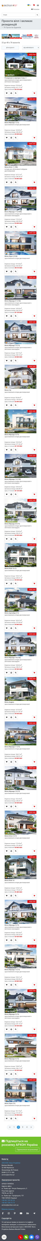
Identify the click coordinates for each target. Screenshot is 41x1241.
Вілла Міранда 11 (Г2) (12, 747)
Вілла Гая (8, 390)
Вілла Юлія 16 (9, 880)
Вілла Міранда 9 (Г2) (12, 925)
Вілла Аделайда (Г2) (12, 613)
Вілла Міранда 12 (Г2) (12, 969)
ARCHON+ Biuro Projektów (11, 1163)
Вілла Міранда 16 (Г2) (12, 791)
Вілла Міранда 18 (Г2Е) (13, 657)
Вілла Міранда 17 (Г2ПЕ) (13, 212)
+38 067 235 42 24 (8, 1200)
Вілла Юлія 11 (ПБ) (11, 167)
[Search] (20, 15)
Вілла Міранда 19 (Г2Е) (13, 479)
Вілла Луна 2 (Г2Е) (11, 256)
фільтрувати (10, 47)
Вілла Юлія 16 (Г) (11, 568)
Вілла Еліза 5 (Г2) (11, 836)
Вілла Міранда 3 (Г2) (12, 434)
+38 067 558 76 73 (8, 1203)
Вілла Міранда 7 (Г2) (12, 122)
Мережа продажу (8, 1209)
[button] (20, 1237)
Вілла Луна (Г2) (10, 1103)
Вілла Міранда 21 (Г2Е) (13, 301)
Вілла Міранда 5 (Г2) (12, 1014)
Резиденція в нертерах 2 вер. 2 (15, 78)
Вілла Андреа (9, 702)
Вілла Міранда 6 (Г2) (12, 1059)
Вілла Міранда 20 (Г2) (12, 524)
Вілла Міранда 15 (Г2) (12, 345)
